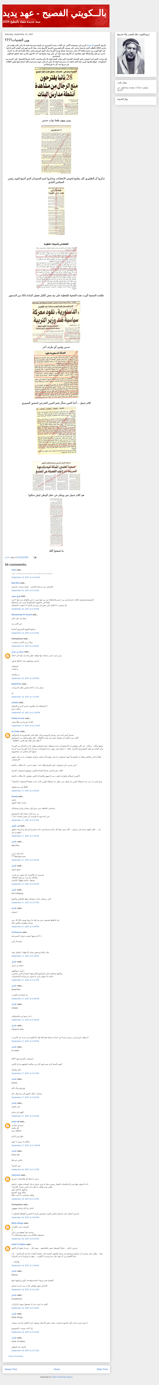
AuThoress (17, 932)
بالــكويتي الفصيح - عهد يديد (54, 13)
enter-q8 (15, 1121)
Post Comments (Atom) (62, 1377)
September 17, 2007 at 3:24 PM (25, 1116)
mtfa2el (15, 702)
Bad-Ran (16, 583)
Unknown (16, 1175)
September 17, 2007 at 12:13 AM (26, 726)
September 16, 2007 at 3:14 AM (25, 633)
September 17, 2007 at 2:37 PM (25, 902)
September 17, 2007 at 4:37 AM (25, 820)
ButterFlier (16, 684)
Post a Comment (16, 1356)
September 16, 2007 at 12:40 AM (26, 577)
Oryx (14, 570)
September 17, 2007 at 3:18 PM (25, 999)
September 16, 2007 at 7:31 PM (25, 697)
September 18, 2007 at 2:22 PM (25, 1199)
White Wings (17, 1223)
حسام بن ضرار (18, 652)
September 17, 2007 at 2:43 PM (25, 956)
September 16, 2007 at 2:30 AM (25, 609)
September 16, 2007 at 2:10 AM (25, 590)
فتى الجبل (16, 826)
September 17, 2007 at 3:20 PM (25, 1041)
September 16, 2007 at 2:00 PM (25, 678)
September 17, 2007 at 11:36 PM (26, 1145)
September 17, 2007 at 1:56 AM (25, 791)
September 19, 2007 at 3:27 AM (25, 1350)
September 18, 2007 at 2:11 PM (25, 1169)
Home (57, 1369)
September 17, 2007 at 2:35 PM (25, 884)
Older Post (102, 1369)
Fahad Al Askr (18, 718)
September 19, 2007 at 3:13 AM (25, 1308)
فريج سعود (16, 596)
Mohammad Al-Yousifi (22, 614)
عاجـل (14, 841)
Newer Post (11, 1369)
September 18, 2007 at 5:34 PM (25, 1239)
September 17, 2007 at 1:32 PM (25, 836)
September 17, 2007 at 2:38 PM (25, 926)
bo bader (16, 731)
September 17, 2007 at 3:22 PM (25, 1073)
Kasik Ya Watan (19, 1244)
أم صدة (90, 45)
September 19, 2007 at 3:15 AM (25, 1332)
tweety (15, 796)
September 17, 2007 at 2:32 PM (25, 860)
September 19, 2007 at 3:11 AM (25, 1289)
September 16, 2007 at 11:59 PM (26, 712)
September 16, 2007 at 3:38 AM (25, 646)
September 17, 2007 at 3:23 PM (25, 1097)
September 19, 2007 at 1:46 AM (25, 1265)
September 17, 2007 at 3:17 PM (25, 980)
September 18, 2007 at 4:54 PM (25, 1217)
